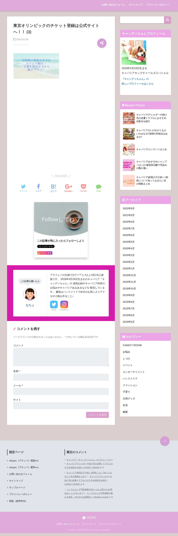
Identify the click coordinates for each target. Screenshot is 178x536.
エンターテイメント (134, 375)
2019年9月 (129, 297)
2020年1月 (129, 270)
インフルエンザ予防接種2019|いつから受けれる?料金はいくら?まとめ (87, 495)
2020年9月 (129, 222)
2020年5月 (129, 242)
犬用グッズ (129, 403)
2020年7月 (129, 229)
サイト (17, 399)
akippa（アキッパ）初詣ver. (25, 460)
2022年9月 (129, 208)
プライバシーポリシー (157, 4)
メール (18, 385)
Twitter (54, 310)
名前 (16, 371)
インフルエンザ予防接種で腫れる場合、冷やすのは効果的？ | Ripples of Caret (89, 501)
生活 (125, 410)
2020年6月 (129, 235)
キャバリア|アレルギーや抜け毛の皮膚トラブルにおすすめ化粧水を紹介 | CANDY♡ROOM (89, 465)
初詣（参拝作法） (19, 502)
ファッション (130, 389)
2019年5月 (129, 324)
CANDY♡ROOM (133, 348)
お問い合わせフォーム (113, 4)
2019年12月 (130, 277)
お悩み (127, 355)
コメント (18, 345)
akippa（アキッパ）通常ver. (25, 467)
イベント (128, 369)
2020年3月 (129, 256)
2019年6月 (129, 318)
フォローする (44, 253)
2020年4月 (129, 249)
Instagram (64, 310)
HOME (89, 520)
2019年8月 (129, 304)
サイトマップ (136, 4)
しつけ (127, 362)
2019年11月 (130, 283)
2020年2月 (129, 263)
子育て (127, 396)
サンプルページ (17, 488)
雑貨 (125, 417)
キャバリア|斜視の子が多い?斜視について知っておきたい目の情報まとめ (89, 478)
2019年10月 (130, 290)
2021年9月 (129, 215)
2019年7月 (129, 311)
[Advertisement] (61, 104)
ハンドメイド (130, 382)
